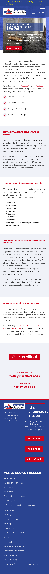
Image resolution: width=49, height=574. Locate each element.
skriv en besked (16, 328)
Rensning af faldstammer (14, 546)
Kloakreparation (10, 523)
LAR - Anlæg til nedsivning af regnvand (19, 505)
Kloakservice (9, 478)
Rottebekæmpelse (11, 555)
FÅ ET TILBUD (13, 48)
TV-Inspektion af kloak (13, 483)
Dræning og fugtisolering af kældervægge (21, 564)
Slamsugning (9, 537)
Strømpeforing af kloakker (15, 496)
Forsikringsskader (11, 500)
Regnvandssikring (11, 519)
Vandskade (8, 487)
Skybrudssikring (10, 560)
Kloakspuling (9, 510)
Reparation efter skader (14, 551)
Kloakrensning (10, 492)
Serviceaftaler (10, 542)
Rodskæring (9, 528)
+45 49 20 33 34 (24, 386)
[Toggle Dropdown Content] (39, 12)
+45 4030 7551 (38, 86)
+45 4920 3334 (23, 86)
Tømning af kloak (11, 514)
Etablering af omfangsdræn (15, 532)
